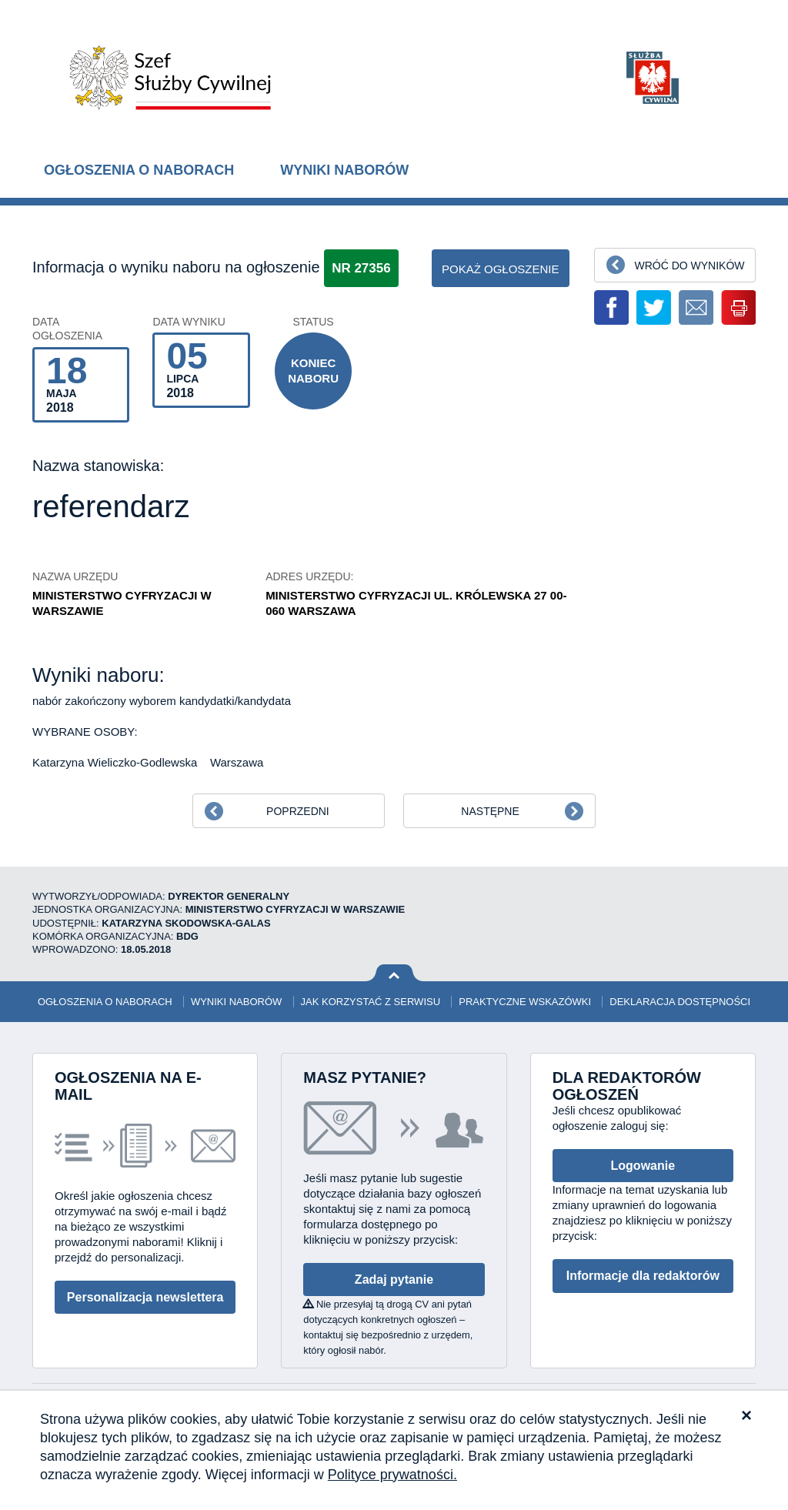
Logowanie (643, 1165)
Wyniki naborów (344, 170)
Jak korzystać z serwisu (371, 1001)
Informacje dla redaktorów (643, 1275)
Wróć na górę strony (394, 973)
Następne (490, 811)
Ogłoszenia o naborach (139, 170)
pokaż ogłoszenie (500, 269)
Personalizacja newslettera (145, 1297)
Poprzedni (297, 811)
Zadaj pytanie (394, 1279)
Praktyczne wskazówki (525, 1001)
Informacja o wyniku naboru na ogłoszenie (176, 267)
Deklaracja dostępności (679, 1001)
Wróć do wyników (689, 265)
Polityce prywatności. (392, 1474)
